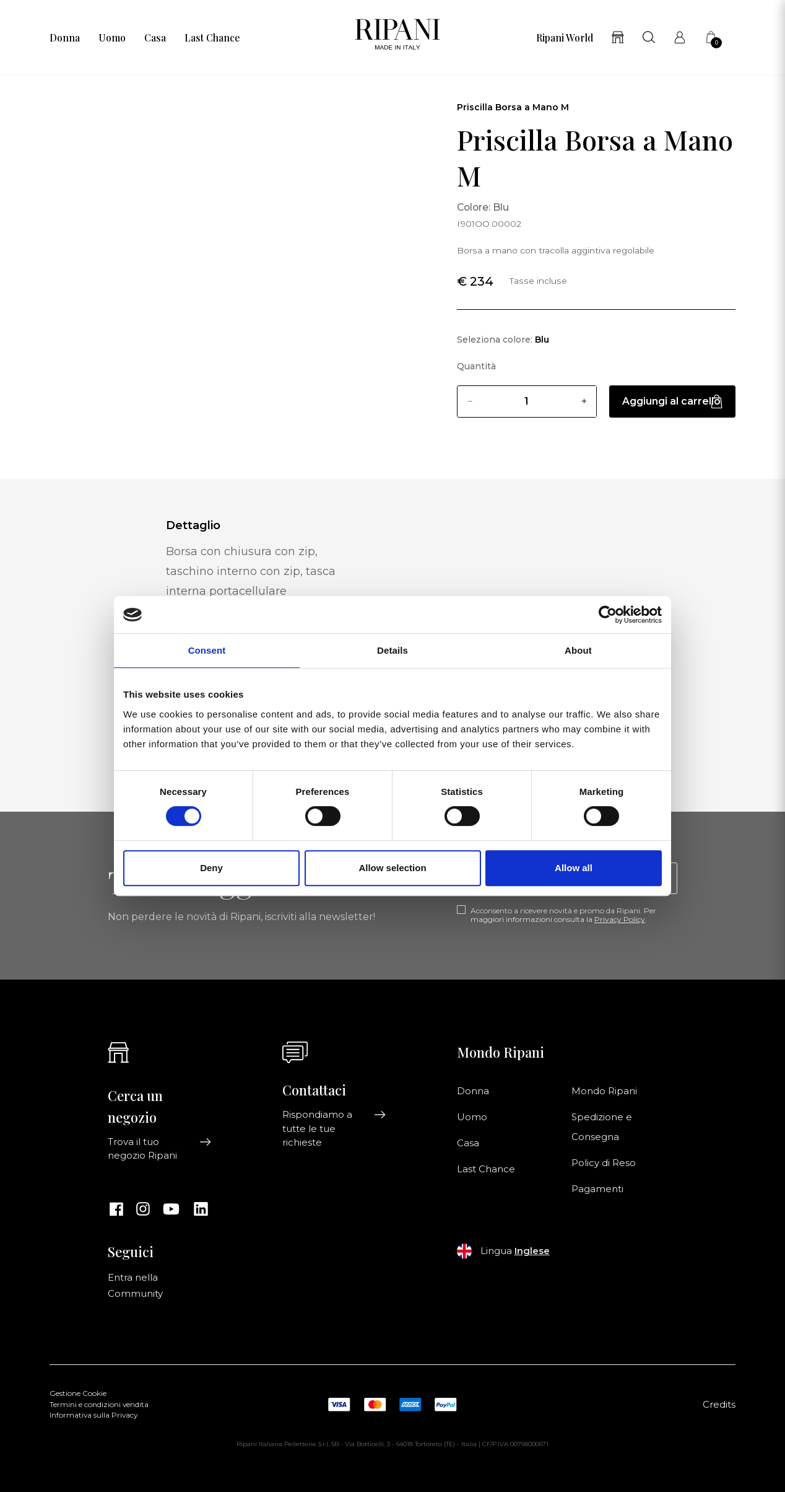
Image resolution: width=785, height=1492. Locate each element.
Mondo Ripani (604, 1091)
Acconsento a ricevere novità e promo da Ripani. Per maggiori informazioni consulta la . (563, 915)
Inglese (532, 1251)
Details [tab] (392, 650)
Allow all (573, 867)
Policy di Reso (603, 1163)
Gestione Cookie (78, 1393)
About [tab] (578, 650)
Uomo (112, 38)
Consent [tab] (207, 650)
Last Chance (212, 38)
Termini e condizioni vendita (99, 1404)
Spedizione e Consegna (601, 1127)
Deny (211, 867)
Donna (65, 38)
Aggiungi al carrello (672, 401)
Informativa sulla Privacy (93, 1415)
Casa (155, 38)
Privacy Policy (619, 919)
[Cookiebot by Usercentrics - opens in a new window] (607, 614)
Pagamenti (597, 1189)
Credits (719, 1404)
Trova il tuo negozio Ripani (160, 1148)
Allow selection (392, 867)
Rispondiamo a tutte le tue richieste (334, 1128)
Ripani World (564, 38)
